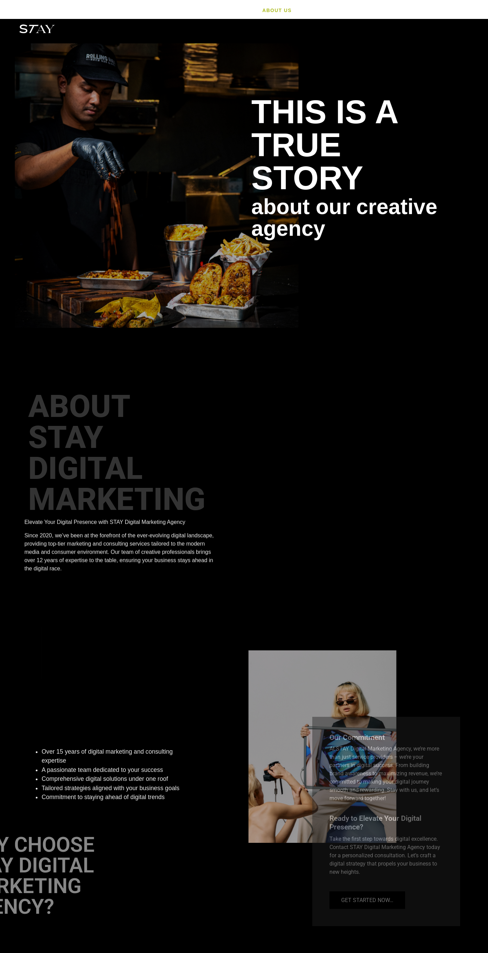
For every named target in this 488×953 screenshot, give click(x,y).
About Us (277, 10)
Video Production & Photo (380, 10)
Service (315, 10)
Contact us (452, 10)
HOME (243, 10)
